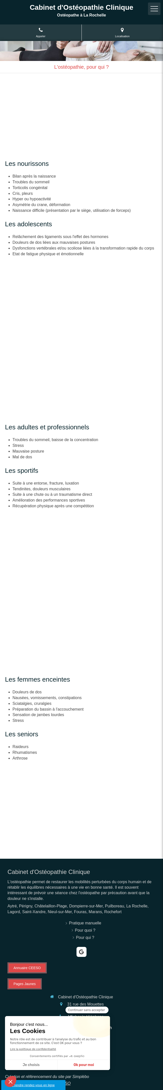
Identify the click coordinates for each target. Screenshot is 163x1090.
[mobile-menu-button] (154, 8)
